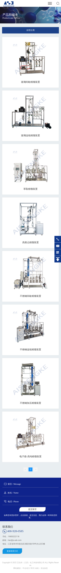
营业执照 (44, 568)
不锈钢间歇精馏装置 (30, 296)
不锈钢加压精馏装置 (30, 403)
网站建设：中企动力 (21, 568)
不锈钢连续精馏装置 (30, 349)
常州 (32, 568)
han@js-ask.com (14, 540)
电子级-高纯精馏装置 (30, 456)
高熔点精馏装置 (30, 242)
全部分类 (30, 30)
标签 (37, 568)
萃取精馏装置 (30, 189)
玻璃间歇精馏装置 (30, 82)
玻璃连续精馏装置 (30, 135)
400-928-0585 (15, 531)
